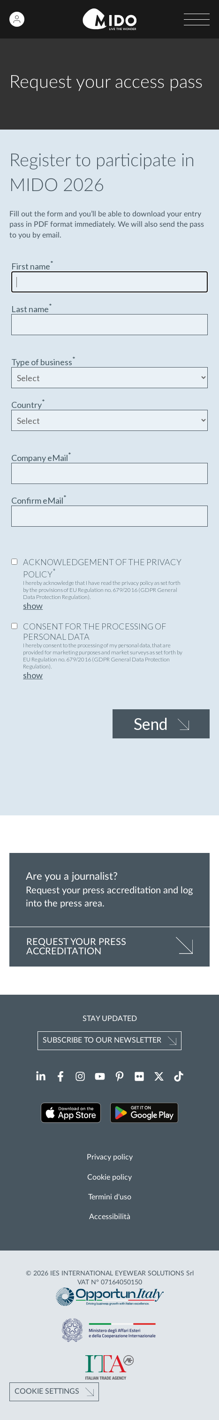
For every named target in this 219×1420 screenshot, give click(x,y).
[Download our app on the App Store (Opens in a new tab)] (71, 1114)
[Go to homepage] (109, 19)
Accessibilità (109, 1216)
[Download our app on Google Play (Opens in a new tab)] (144, 1114)
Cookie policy (109, 1177)
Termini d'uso (109, 1197)
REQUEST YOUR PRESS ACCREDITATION (76, 946)
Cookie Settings (47, 1391)
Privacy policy (110, 1157)
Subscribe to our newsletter (102, 1040)
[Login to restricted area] (16, 19)
